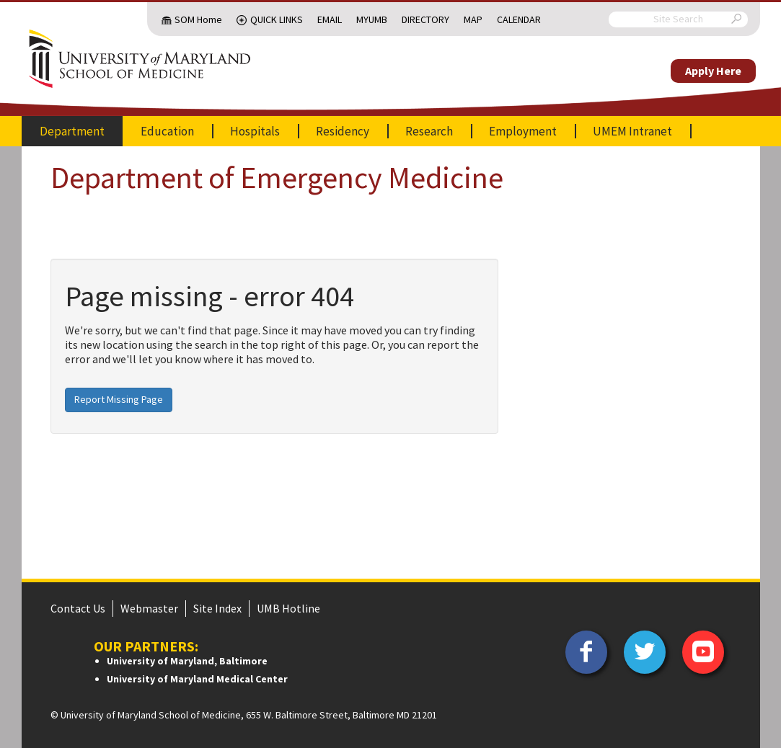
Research (429, 131)
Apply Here (713, 70)
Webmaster (149, 608)
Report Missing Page (118, 399)
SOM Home (198, 19)
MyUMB (371, 19)
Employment (523, 131)
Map (473, 19)
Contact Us (77, 608)
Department (72, 131)
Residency (342, 131)
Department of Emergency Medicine (276, 177)
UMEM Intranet (632, 131)
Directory (425, 19)
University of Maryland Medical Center (197, 678)
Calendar (519, 19)
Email (329, 19)
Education (167, 131)
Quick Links (276, 19)
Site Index (217, 608)
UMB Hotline (288, 608)
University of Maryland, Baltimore (187, 660)
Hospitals (255, 131)
